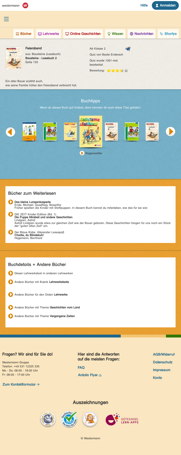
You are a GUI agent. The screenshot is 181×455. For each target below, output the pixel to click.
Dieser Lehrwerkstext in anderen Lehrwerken (43, 273)
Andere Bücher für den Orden (41, 294)
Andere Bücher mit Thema (47, 307)
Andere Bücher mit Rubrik (41, 282)
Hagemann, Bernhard (39, 232)
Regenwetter (93, 153)
